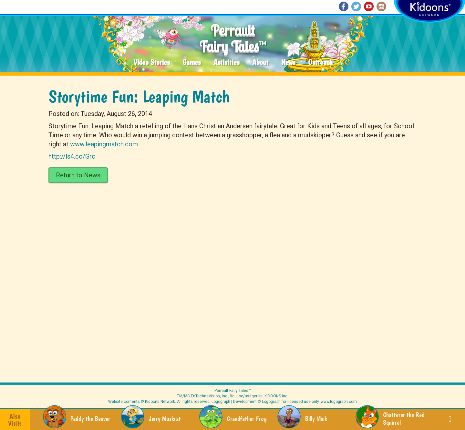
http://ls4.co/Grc (71, 156)
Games (191, 62)
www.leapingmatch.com (104, 144)
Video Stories (151, 62)
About (260, 62)
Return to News (78, 175)
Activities (226, 62)
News (288, 62)
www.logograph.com (338, 401)
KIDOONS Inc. (276, 396)
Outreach (320, 62)
